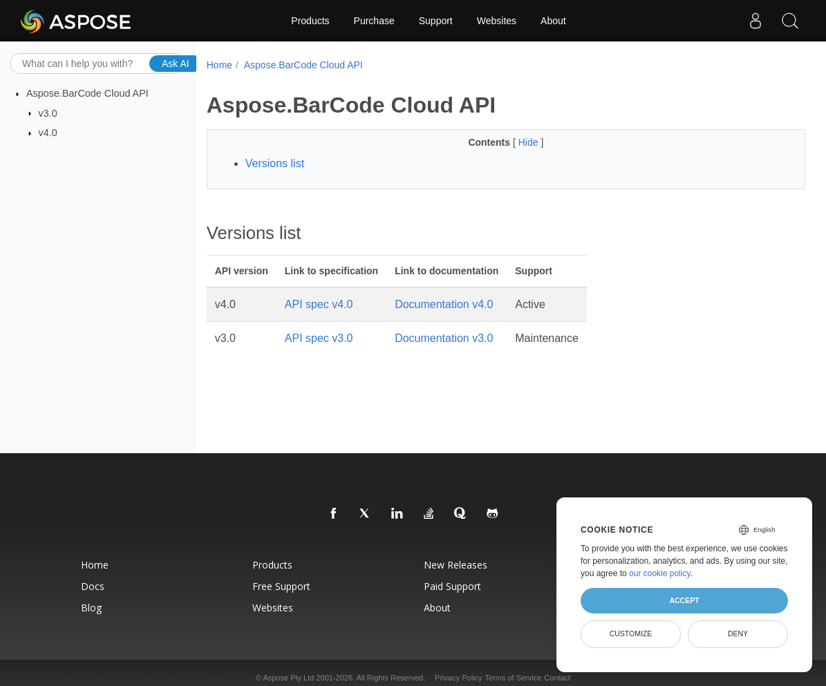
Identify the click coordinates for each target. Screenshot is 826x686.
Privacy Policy (458, 678)
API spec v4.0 (319, 304)
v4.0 (48, 132)
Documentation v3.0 (444, 338)
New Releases (455, 564)
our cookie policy (660, 573)
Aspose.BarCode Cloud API (87, 93)
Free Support (281, 586)
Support (436, 20)
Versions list (274, 163)
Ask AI (175, 62)
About (553, 20)
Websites (496, 20)
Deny (738, 633)
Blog (91, 607)
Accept (684, 600)
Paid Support (452, 586)
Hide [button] (529, 142)
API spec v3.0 (319, 338)
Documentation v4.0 (444, 304)
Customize (631, 633)
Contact (557, 678)
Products (310, 20)
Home (219, 64)
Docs (92, 586)
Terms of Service (513, 678)
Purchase (374, 20)
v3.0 (48, 112)
